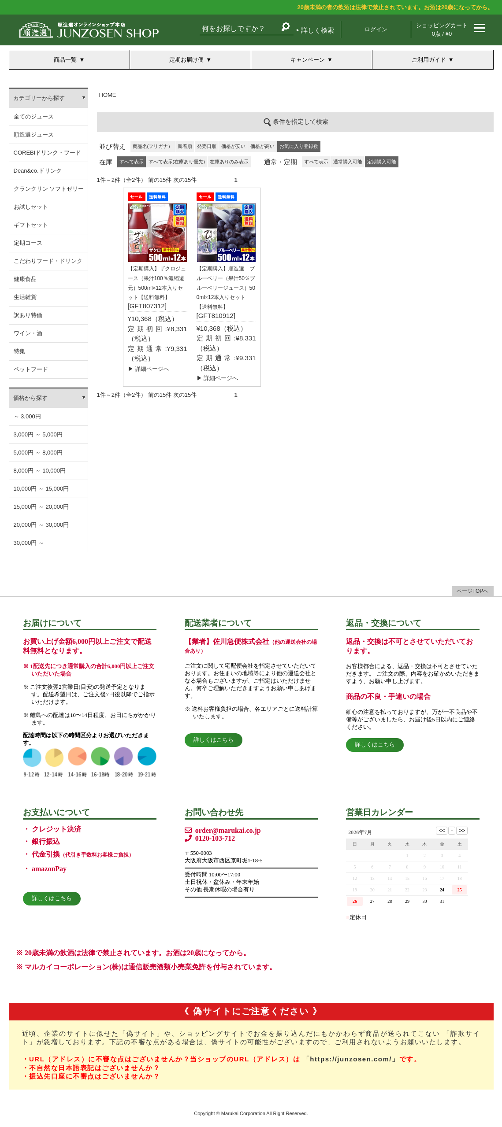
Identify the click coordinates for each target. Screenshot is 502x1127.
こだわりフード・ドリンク (48, 261)
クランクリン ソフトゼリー (49, 188)
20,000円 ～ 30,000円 (41, 524)
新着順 (185, 146)
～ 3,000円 (27, 416)
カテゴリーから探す (39, 98)
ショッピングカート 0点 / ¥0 (442, 29)
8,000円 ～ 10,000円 (40, 470)
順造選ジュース (34, 134)
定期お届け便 (186, 59)
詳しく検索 (317, 30)
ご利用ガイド (429, 59)
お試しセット (31, 206)
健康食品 (25, 279)
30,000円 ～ (29, 542)
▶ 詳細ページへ (149, 369)
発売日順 (206, 146)
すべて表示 (316, 161)
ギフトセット (31, 225)
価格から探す (30, 398)
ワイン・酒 (28, 333)
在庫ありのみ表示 (229, 161)
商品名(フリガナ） (153, 146)
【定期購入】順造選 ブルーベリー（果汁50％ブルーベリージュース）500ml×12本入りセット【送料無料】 (226, 288)
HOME (107, 95)
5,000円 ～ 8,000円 (38, 452)
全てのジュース (34, 116)
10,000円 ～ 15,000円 (41, 488)
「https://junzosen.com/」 (351, 1059)
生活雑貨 (25, 297)
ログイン (375, 29)
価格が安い (233, 146)
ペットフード (31, 369)
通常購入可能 (347, 161)
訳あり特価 (28, 315)
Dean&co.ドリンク (38, 170)
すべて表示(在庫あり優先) (177, 161)
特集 (19, 351)
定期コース (28, 243)
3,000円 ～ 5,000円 (38, 434)
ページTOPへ (472, 591)
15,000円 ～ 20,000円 (41, 506)
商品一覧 (65, 59)
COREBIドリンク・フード (48, 152)
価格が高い (262, 146)
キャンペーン (307, 59)
